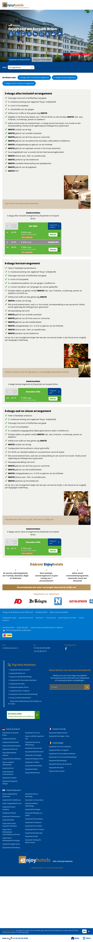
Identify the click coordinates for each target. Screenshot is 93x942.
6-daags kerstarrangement (65, 77)
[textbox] (21, 67)
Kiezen (53, 234)
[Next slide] (90, 41)
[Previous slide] (3, 41)
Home (75, 938)
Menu (87, 938)
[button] (54, 226)
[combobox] (21, 67)
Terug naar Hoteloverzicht (42, 59)
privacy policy (24, 932)
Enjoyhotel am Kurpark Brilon (19, 59)
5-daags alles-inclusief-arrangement (34, 77)
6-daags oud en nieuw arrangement (19, 83)
